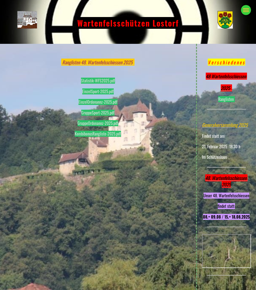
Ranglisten (226, 99)
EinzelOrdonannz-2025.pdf (98, 102)
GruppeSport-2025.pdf (97, 113)
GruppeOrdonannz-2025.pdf (98, 123)
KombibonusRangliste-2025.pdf (98, 134)
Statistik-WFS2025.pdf (98, 81)
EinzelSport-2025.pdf (98, 91)
